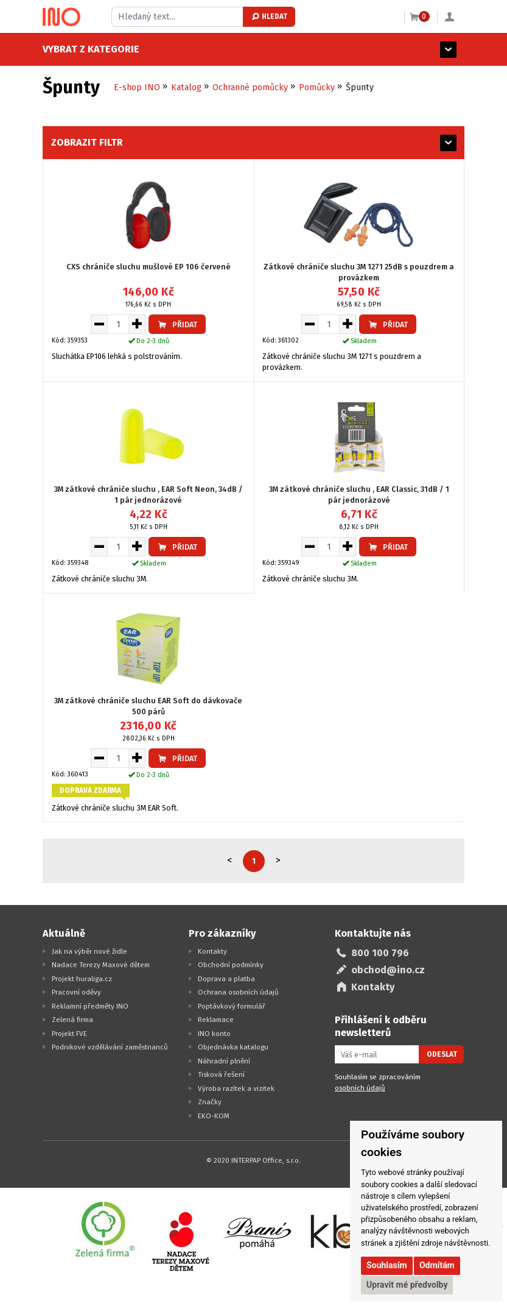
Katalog (186, 87)
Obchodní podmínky (231, 964)
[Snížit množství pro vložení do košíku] (99, 324)
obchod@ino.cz (388, 970)
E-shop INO (137, 87)
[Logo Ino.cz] (61, 17)
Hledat (268, 16)
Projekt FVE (69, 1033)
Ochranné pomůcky (250, 87)
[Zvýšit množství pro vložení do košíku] (137, 324)
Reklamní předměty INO (90, 1006)
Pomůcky (317, 87)
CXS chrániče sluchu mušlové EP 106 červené (148, 266)
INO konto (214, 1033)
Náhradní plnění (224, 1061)
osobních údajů (360, 1088)
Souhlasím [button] (386, 1265)
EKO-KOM (213, 1116)
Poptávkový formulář (231, 1006)
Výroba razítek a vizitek (236, 1088)
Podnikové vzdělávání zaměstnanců (110, 1047)
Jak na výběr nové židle (89, 951)
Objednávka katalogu (233, 1047)
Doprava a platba (226, 978)
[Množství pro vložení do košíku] (118, 324)
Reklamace (216, 1019)
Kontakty (212, 951)
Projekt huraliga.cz (82, 978)
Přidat (177, 324)
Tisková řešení (221, 1074)
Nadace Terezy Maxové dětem (101, 964)
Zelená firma (72, 1019)
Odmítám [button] (437, 1265)
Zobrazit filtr (87, 142)
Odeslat (442, 1054)
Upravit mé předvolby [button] (406, 1285)
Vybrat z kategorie (91, 49)
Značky (210, 1102)
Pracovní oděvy (76, 992)
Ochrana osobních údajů (238, 992)
